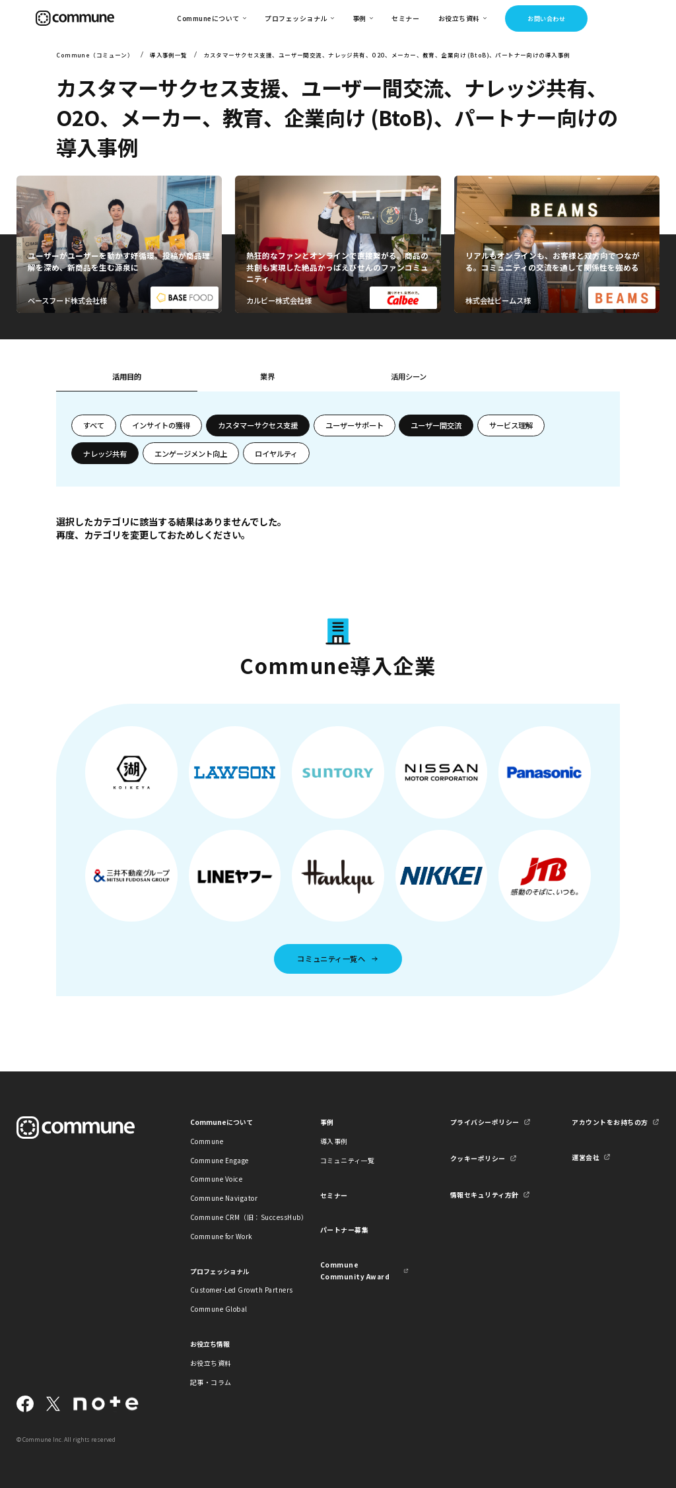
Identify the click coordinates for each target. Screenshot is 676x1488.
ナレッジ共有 (105, 453)
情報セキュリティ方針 (484, 1195)
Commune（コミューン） (94, 55)
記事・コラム (211, 1382)
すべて (93, 425)
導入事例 (334, 1141)
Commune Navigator (223, 1198)
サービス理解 (511, 425)
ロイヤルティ (276, 453)
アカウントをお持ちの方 (610, 1122)
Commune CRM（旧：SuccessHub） (234, 1217)
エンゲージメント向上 (190, 453)
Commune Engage (219, 1160)
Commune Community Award (354, 1270)
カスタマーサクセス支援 (258, 425)
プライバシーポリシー (485, 1122)
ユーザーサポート (354, 425)
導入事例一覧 (168, 55)
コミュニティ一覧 (347, 1160)
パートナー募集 (344, 1229)
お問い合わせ (546, 18)
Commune (207, 1141)
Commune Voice (216, 1179)
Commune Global (219, 1309)
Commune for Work (221, 1236)
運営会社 (585, 1157)
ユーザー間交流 (436, 425)
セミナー (405, 18)
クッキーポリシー (478, 1158)
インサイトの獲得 (161, 425)
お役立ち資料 (211, 1363)
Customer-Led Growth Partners (234, 1290)
